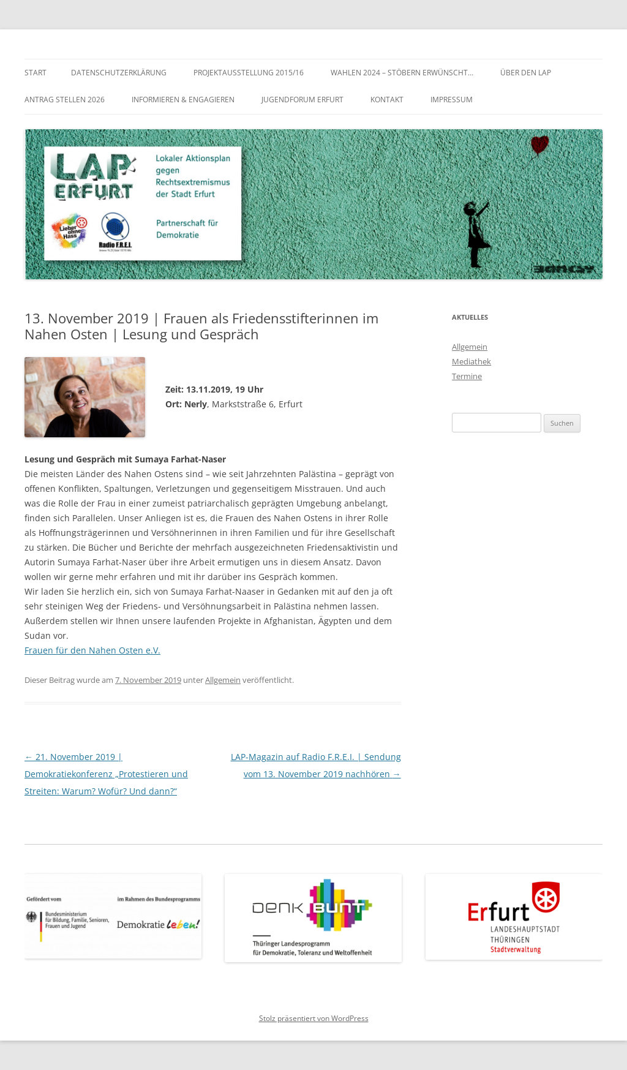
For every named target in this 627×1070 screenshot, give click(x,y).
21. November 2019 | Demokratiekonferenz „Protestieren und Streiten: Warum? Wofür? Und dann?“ (106, 774)
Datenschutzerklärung (119, 72)
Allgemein (223, 679)
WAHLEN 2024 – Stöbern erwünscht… (402, 72)
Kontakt (387, 99)
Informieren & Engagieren (183, 99)
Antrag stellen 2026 (64, 99)
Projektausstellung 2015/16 (248, 72)
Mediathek (471, 361)
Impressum (451, 99)
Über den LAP (525, 72)
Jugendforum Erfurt (302, 99)
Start (35, 72)
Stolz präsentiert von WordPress (314, 1018)
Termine (467, 376)
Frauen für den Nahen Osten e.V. (92, 650)
